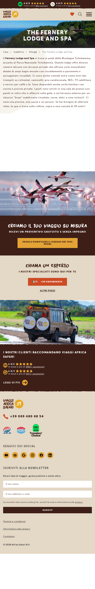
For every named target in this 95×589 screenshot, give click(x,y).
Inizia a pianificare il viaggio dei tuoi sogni (47, 243)
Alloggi (33, 52)
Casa (5, 52)
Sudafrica (19, 52)
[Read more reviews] (49, 4)
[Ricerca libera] (80, 14)
